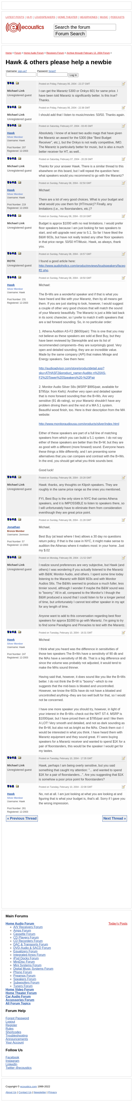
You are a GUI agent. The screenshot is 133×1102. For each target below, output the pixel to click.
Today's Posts (117, 923)
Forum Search (70, 33)
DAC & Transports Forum (30, 944)
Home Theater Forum (21, 993)
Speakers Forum (24, 979)
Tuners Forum (23, 986)
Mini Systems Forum (27, 965)
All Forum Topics (18, 1003)
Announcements (17, 1039)
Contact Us (25, 1092)
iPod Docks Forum (26, 958)
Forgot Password (17, 1018)
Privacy (52, 1092)
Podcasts (118, 17)
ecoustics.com (28, 1086)
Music (104, 17)
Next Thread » (114, 818)
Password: (52, 73)
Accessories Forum (20, 1000)
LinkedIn (11, 1064)
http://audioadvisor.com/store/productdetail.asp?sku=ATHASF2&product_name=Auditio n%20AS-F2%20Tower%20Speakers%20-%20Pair (72, 373)
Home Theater (67, 17)
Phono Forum (22, 972)
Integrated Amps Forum (29, 954)
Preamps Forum (24, 975)
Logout (10, 1021)
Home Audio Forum (20, 923)
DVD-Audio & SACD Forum (32, 948)
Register (11, 1025)
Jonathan (13, 527)
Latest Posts (15, 17)
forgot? (52, 71)
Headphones (88, 17)
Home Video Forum (20, 989)
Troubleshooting (17, 1035)
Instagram (12, 1060)
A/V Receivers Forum (28, 927)
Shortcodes (13, 1032)
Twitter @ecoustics (19, 1067)
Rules (10, 1028)
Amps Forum (22, 930)
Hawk (11, 133)
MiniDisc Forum (24, 961)
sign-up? (22, 71)
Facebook (12, 1057)
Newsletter (40, 1092)
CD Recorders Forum (28, 941)
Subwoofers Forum (26, 982)
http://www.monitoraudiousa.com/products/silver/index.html (79, 423)
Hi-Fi (29, 17)
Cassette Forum (24, 934)
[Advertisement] (66, 868)
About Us (11, 1092)
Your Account (15, 1042)
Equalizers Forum (25, 951)
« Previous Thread (22, 818)
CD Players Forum (26, 937)
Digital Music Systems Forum (33, 968)
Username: (21, 73)
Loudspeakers (45, 17)
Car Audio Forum (18, 996)
